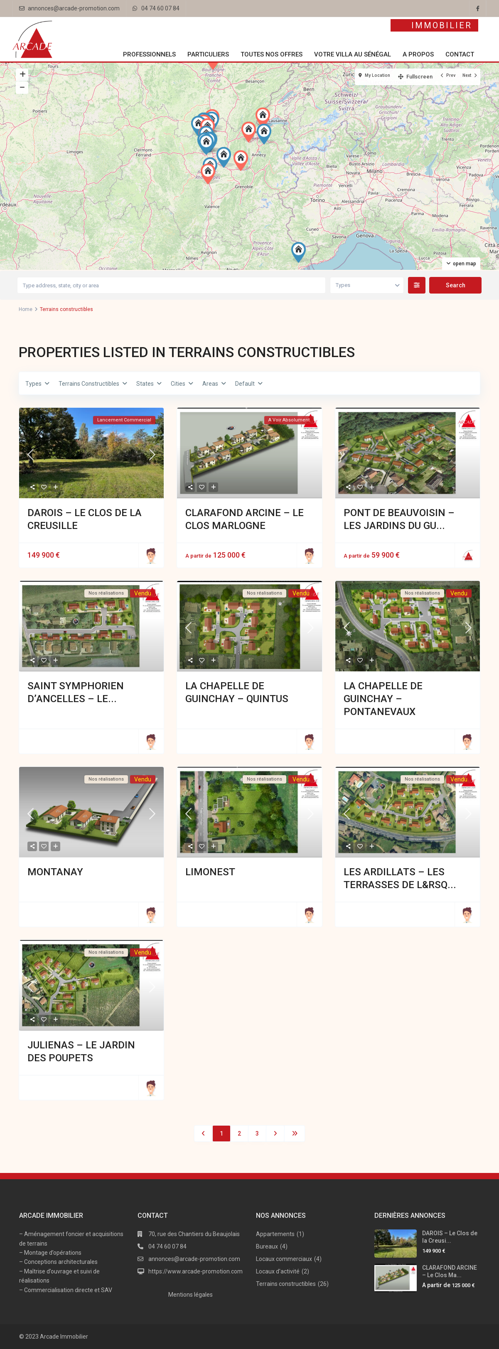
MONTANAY (55, 872)
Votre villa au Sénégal (352, 54)
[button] (250, 132)
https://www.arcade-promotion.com (195, 1271)
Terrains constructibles (286, 1283)
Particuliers (208, 54)
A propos (418, 54)
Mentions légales (190, 1294)
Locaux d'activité (278, 1271)
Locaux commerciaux (284, 1259)
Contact (459, 54)
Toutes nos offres (271, 54)
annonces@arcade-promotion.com (74, 8)
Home (25, 309)
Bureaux (267, 1246)
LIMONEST (210, 872)
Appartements (275, 1234)
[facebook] (478, 8)
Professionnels (149, 54)
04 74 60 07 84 (160, 8)
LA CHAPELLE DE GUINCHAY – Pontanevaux (383, 698)
